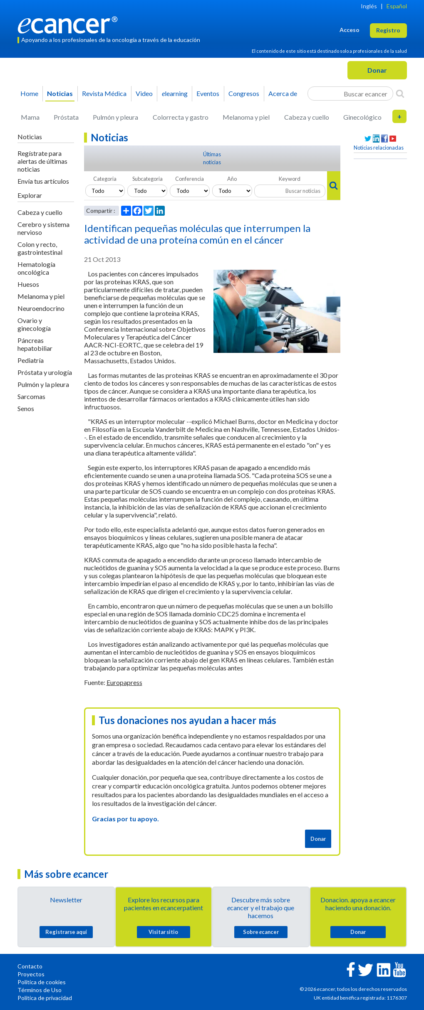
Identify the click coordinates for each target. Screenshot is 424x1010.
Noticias (60, 93)
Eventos (207, 93)
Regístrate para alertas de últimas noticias (42, 161)
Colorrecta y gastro (180, 117)
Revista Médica (104, 93)
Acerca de (282, 93)
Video (144, 93)
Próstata (66, 117)
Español (397, 6)
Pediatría (30, 360)
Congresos (243, 93)
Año (232, 178)
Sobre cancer (261, 932)
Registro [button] (388, 30)
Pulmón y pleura (115, 117)
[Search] (400, 93)
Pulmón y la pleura (43, 384)
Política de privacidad (44, 997)
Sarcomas (31, 396)
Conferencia (189, 178)
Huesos (28, 284)
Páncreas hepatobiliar (34, 344)
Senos (25, 408)
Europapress (124, 682)
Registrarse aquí (66, 932)
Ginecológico (362, 117)
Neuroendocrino (40, 308)
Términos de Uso (39, 989)
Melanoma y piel (246, 117)
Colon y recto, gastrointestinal (39, 248)
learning (175, 93)
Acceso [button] (350, 29)
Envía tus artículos (43, 181)
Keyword (289, 178)
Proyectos (31, 974)
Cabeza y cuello (306, 117)
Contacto (29, 966)
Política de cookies (41, 981)
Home (29, 93)
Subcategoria (147, 178)
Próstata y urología (44, 372)
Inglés (369, 6)
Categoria (105, 178)
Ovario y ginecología (34, 324)
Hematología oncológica (36, 268)
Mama (30, 117)
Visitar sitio (163, 932)
